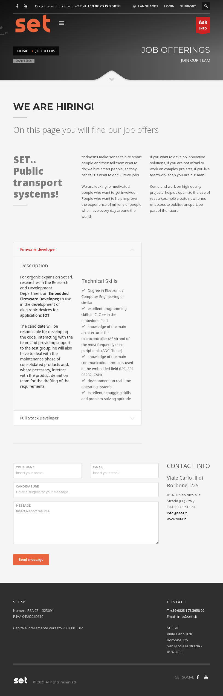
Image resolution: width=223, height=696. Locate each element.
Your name (25, 467)
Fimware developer (38, 249)
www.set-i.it (176, 518)
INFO (203, 26)
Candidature (27, 486)
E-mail (98, 467)
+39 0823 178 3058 (104, 6)
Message (23, 505)
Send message (31, 559)
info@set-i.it (177, 512)
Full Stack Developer (39, 418)
